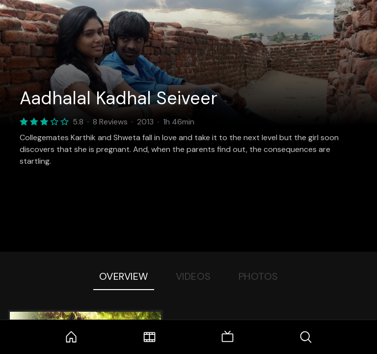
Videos (193, 276)
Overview (123, 276)
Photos (258, 276)
